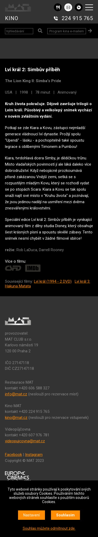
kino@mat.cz (16, 417)
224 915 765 (77, 18)
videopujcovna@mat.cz (25, 441)
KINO (11, 18)
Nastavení (31, 515)
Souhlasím (65, 515)
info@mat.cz (16, 394)
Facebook (13, 454)
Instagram (34, 454)
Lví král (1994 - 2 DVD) (53, 281)
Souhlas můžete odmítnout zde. (49, 528)
